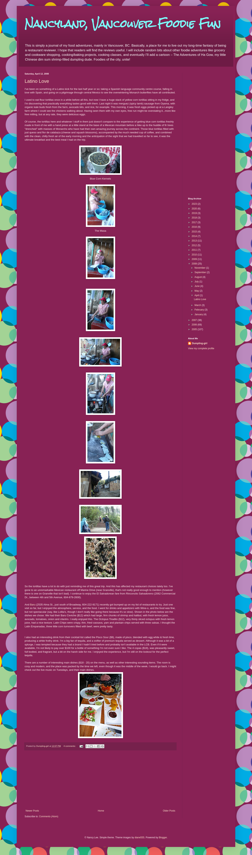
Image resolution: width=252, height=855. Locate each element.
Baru (32, 604)
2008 (195, 263)
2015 (195, 231)
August (199, 277)
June (197, 286)
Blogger (163, 837)
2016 (195, 227)
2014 (195, 236)
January (199, 314)
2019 (195, 213)
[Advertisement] (100, 779)
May (197, 290)
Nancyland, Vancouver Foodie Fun (123, 23)
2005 (195, 329)
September (201, 272)
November (200, 267)
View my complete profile (201, 348)
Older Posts (169, 810)
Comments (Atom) (48, 816)
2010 (195, 254)
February (200, 309)
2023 (195, 204)
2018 (195, 217)
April (197, 295)
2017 (195, 222)
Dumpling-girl (199, 343)
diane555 (139, 837)
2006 (195, 324)
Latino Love (37, 81)
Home (101, 810)
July (197, 281)
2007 (195, 320)
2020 (195, 208)
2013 (195, 240)
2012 (195, 245)
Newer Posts (32, 810)
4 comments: (70, 746)
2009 (195, 259)
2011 (195, 250)
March (198, 305)
